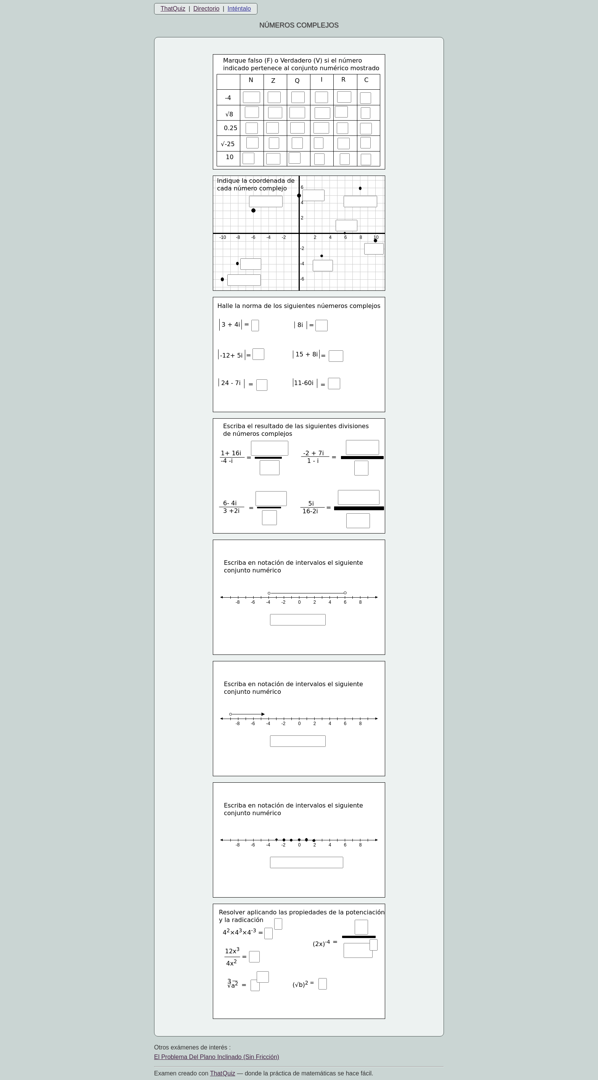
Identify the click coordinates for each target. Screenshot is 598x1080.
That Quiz (222, 1073)
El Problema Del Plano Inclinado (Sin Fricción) (216, 1057)
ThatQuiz (173, 8)
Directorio (206, 8)
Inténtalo (239, 8)
